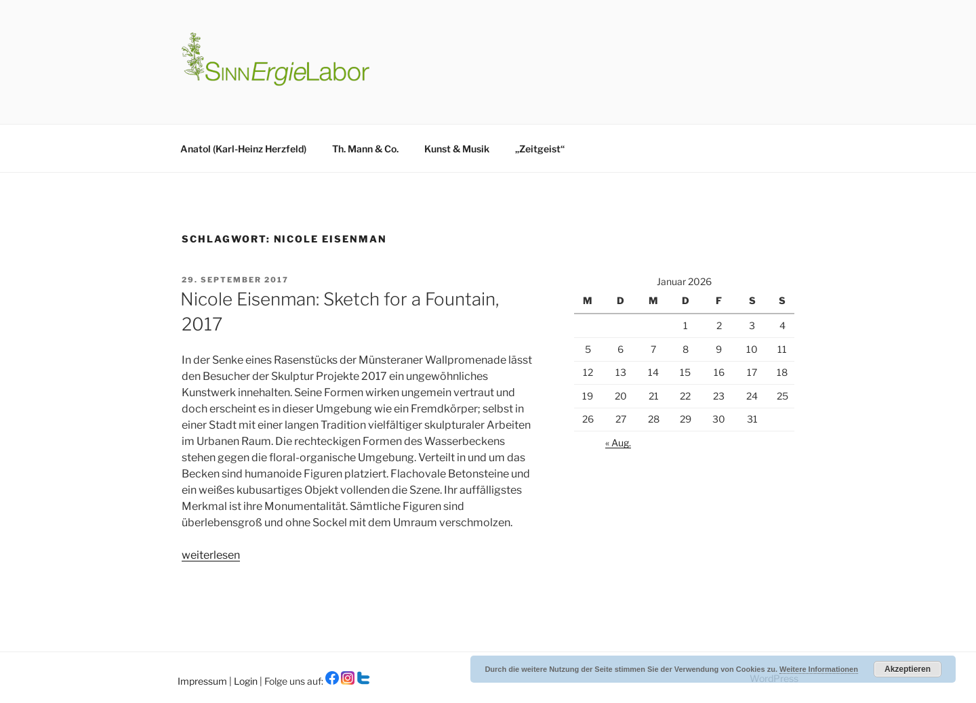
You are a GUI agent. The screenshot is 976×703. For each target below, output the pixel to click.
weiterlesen (211, 555)
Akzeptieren (907, 669)
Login (247, 681)
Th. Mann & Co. (365, 148)
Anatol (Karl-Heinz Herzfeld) (243, 148)
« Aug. (618, 442)
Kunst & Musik (456, 148)
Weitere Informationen (818, 669)
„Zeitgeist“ (540, 148)
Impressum (203, 681)
